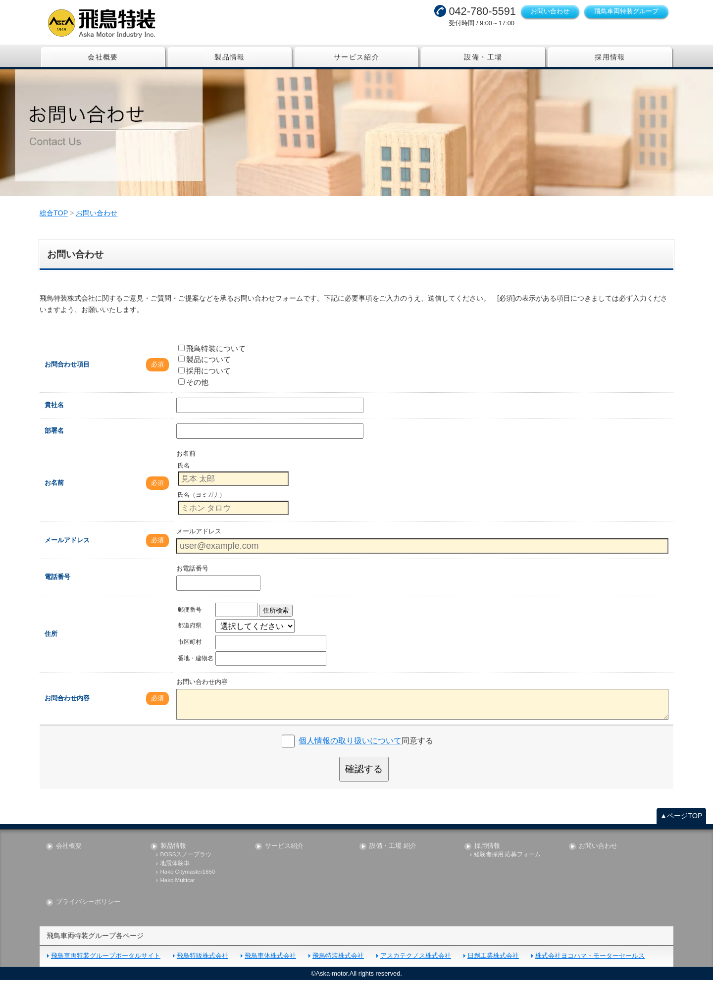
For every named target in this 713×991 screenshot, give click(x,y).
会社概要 (103, 57)
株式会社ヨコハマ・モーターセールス (590, 966)
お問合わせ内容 (67, 709)
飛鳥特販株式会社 (202, 966)
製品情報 (229, 57)
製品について (204, 370)
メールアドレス (67, 550)
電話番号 (57, 587)
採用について (204, 381)
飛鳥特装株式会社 (338, 966)
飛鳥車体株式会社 (270, 966)
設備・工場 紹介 (392, 856)
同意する (366, 751)
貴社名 (54, 415)
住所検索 (276, 621)
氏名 (184, 476)
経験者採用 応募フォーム (507, 865)
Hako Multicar (177, 891)
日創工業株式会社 (493, 966)
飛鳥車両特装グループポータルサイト (105, 966)
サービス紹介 (356, 57)
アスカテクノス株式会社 (415, 966)
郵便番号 (190, 621)
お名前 (54, 493)
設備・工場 (483, 57)
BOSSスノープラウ (185, 865)
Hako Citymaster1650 (187, 882)
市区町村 (190, 653)
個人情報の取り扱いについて (350, 751)
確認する (364, 780)
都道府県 (190, 636)
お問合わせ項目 (67, 375)
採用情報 (610, 57)
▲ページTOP (681, 826)
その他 (193, 392)
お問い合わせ (550, 11)
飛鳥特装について (212, 359)
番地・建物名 (195, 669)
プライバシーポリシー (88, 913)
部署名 (54, 441)
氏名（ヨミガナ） (201, 506)
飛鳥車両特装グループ (626, 11)
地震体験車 (175, 874)
